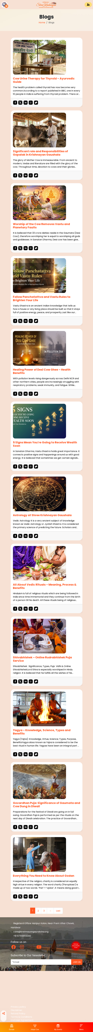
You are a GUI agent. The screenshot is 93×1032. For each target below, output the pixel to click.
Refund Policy (18, 1013)
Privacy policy (18, 1006)
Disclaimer (16, 1010)
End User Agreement (22, 1020)
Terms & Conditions (21, 1016)
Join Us (77, 962)
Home (42, 22)
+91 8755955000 (21, 935)
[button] (5, 4)
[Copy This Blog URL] (36, 103)
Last (58, 910)
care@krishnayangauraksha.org (29, 931)
